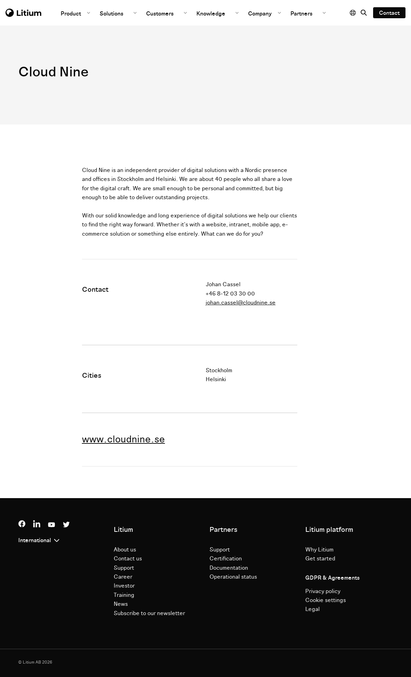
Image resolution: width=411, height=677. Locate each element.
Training (124, 595)
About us (125, 550)
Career (123, 577)
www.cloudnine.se (123, 439)
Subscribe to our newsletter (149, 613)
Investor (124, 586)
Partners (301, 14)
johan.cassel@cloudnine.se (241, 303)
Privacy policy (322, 591)
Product (71, 14)
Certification (225, 558)
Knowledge (210, 14)
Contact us (128, 558)
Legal (312, 609)
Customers (160, 14)
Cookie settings (325, 600)
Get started (320, 558)
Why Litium (319, 550)
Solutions (111, 14)
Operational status (233, 577)
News (121, 604)
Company (260, 14)
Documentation (228, 568)
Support (124, 568)
